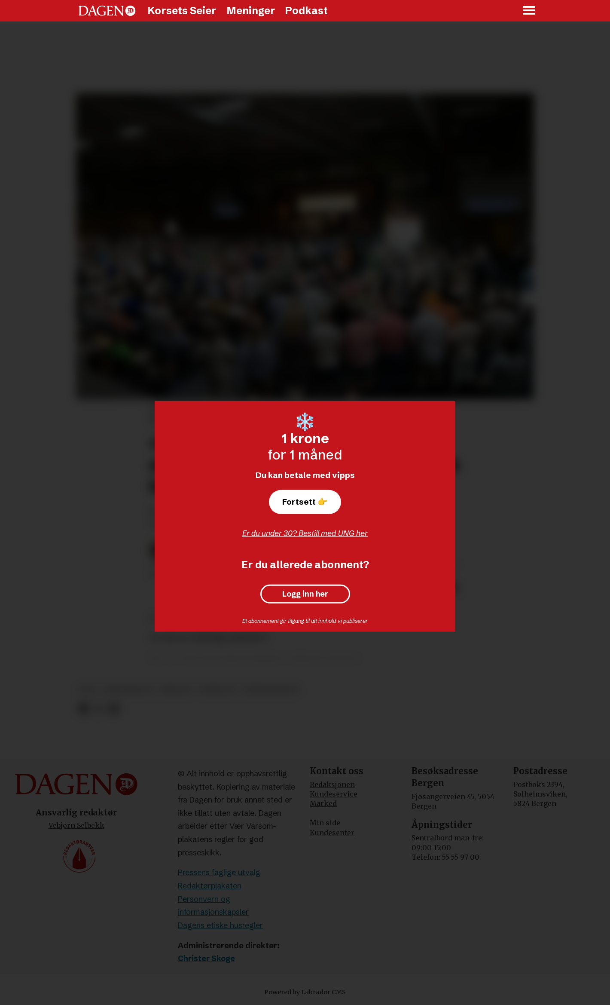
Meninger (250, 10)
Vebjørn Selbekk (76, 825)
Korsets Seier (182, 10)
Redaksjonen (332, 784)
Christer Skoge (206, 958)
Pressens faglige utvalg (219, 872)
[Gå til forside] (107, 10)
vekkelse (217, 689)
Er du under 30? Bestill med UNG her (305, 533)
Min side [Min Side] (325, 822)
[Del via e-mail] (114, 709)
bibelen (175, 689)
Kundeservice (333, 794)
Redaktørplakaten (209, 886)
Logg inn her (305, 594)
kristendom (127, 689)
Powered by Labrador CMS (305, 992)
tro (88, 689)
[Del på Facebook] (83, 709)
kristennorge (270, 689)
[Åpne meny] (530, 11)
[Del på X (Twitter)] (99, 709)
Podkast (306, 10)
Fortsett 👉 (305, 501)
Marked (323, 803)
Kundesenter (332, 832)
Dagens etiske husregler (220, 925)
